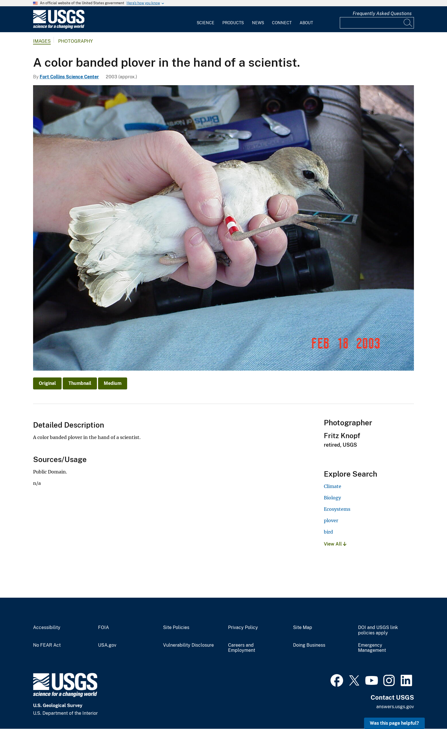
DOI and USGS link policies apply (378, 630)
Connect (282, 23)
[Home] (58, 27)
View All (335, 544)
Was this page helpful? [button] (394, 723)
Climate (332, 486)
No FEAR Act (47, 645)
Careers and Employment (241, 648)
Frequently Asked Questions (382, 13)
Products (233, 23)
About (306, 23)
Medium (112, 383)
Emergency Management (372, 648)
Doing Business (309, 645)
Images (42, 41)
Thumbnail (79, 383)
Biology (332, 498)
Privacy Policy (243, 627)
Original (47, 383)
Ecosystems (337, 509)
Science (205, 23)
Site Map (302, 627)
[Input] (377, 22)
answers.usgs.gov (395, 706)
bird (328, 532)
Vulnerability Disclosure (188, 645)
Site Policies (176, 627)
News (258, 23)
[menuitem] (205, 19)
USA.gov (107, 645)
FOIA (103, 627)
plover (331, 520)
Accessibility (46, 627)
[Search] (408, 22)
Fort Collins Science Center (69, 76)
